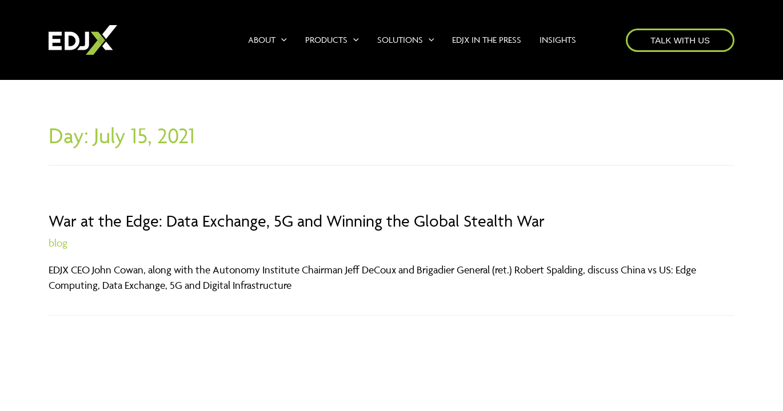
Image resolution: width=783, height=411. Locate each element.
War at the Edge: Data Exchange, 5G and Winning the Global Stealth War (297, 221)
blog (58, 243)
